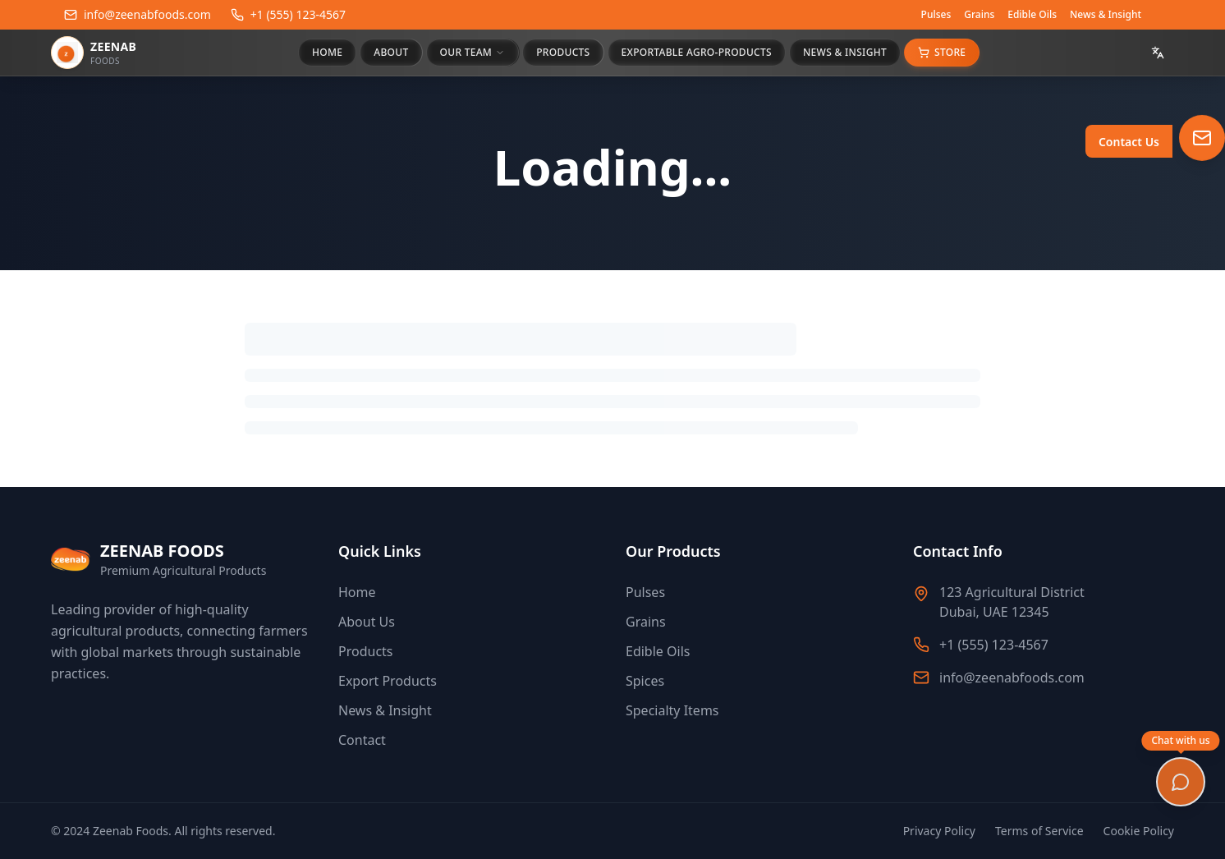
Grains (979, 14)
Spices (645, 681)
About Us (366, 622)
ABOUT (391, 52)
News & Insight (1105, 14)
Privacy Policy (939, 830)
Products (365, 651)
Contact (362, 740)
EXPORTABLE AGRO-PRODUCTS (697, 52)
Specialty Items (672, 710)
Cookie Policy (1138, 830)
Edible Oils (1032, 14)
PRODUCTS (563, 52)
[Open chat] (1180, 781)
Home (357, 592)
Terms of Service (1039, 830)
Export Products (387, 681)
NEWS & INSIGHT (845, 52)
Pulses (936, 14)
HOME (327, 52)
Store (942, 52)
